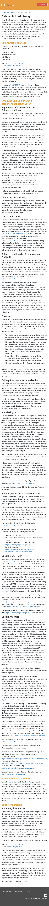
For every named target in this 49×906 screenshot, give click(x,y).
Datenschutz (18, 892)
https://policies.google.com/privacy (17, 545)
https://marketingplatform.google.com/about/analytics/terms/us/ (24, 759)
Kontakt (28, 892)
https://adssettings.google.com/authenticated (23, 606)
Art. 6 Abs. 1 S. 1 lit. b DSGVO (11, 241)
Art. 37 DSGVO (15, 85)
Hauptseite (5, 12)
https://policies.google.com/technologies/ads (18, 602)
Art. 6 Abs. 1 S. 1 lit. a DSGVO (24, 483)
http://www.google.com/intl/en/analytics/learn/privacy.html (22, 763)
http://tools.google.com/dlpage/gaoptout (15, 700)
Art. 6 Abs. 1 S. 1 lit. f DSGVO (15, 234)
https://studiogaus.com (16, 63)
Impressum (44, 898)
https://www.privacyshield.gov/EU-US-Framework (28, 735)
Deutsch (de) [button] (41, 4)
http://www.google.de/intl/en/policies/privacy (17, 768)
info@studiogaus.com (14, 66)
